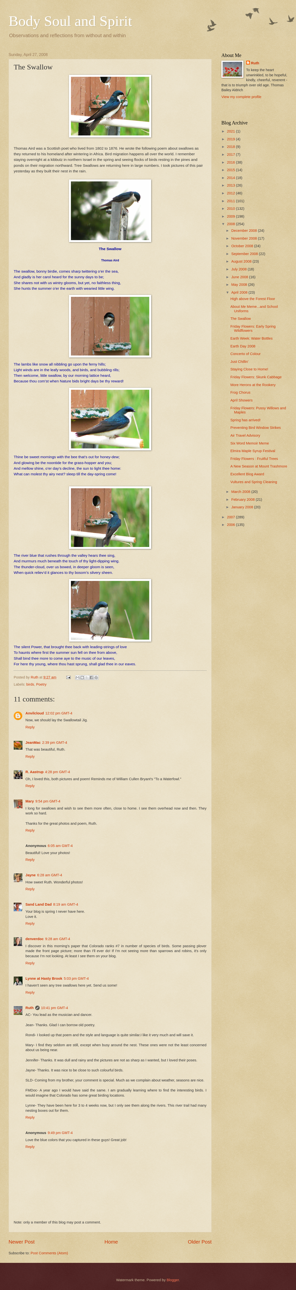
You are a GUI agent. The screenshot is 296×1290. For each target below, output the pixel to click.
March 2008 (241, 492)
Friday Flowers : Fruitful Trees (254, 459)
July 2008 (239, 269)
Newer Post (21, 1242)
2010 (231, 209)
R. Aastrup (34, 772)
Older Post (200, 1242)
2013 (231, 185)
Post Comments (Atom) (49, 1253)
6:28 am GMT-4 (49, 875)
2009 (231, 216)
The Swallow (240, 319)
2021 (231, 131)
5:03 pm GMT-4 (76, 978)
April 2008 (239, 292)
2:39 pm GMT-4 (54, 743)
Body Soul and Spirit (70, 21)
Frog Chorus (240, 392)
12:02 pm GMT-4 (58, 713)
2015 (231, 170)
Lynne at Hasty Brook (43, 978)
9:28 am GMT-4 (57, 939)
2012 (231, 193)
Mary (29, 801)
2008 (231, 224)
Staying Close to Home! (249, 369)
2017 (231, 154)
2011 (231, 201)
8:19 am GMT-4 (65, 904)
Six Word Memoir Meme (249, 443)
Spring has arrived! (245, 420)
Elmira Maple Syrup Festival (252, 451)
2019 (231, 139)
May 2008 (239, 285)
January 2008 (242, 507)
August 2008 (241, 261)
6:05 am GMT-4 (60, 846)
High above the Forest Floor (252, 299)
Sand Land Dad (38, 904)
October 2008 (242, 246)
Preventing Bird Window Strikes (255, 428)
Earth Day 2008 (242, 346)
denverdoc (34, 939)
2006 (231, 525)
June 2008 (240, 277)
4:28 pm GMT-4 (57, 772)
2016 (231, 162)
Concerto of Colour (245, 354)
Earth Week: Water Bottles (251, 338)
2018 (231, 147)
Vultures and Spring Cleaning (253, 482)
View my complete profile (241, 97)
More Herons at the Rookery (253, 385)
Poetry (41, 684)
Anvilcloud (34, 713)
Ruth (29, 1008)
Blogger (173, 1280)
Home (111, 1242)
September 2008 (245, 254)
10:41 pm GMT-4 (54, 1008)
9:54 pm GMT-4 (47, 801)
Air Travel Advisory (245, 435)
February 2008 (243, 499)
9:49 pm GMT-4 (60, 1133)
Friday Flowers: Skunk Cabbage (256, 377)
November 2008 (244, 238)
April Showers (241, 400)
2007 (231, 517)
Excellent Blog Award (247, 474)
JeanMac (33, 743)
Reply (30, 727)
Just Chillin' (239, 362)
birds (30, 684)
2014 (231, 178)
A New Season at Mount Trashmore (258, 466)
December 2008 (244, 231)
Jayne (30, 875)
